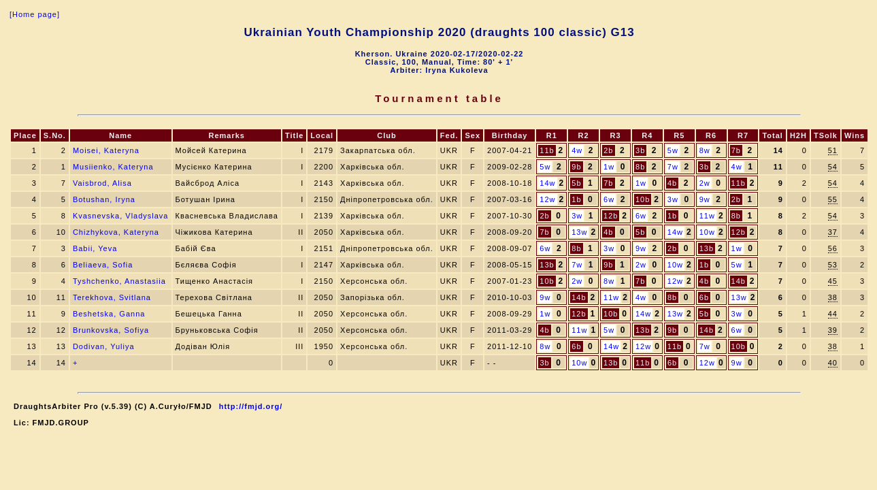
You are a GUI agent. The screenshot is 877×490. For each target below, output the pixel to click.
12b (610, 216)
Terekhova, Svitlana (112, 297)
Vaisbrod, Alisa (102, 183)
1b (576, 199)
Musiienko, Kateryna (113, 167)
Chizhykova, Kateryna (116, 232)
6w (608, 199)
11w (707, 216)
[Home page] (35, 14)
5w (672, 150)
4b (672, 183)
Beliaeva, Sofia (103, 265)
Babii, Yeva (95, 248)
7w (672, 167)
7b (736, 150)
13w (579, 232)
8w (704, 150)
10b (642, 199)
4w (577, 150)
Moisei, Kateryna (106, 150)
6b (704, 297)
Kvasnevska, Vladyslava (121, 216)
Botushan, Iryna (104, 199)
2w (704, 183)
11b (547, 150)
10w (707, 232)
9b (576, 167)
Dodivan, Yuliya (104, 346)
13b (706, 248)
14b (738, 281)
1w (608, 167)
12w (547, 199)
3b (640, 150)
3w (672, 199)
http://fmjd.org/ (251, 406)
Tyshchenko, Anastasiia (119, 281)
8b (640, 167)
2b (608, 150)
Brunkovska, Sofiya (111, 330)
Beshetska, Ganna (109, 314)
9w (704, 199)
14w (547, 183)
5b (576, 183)
